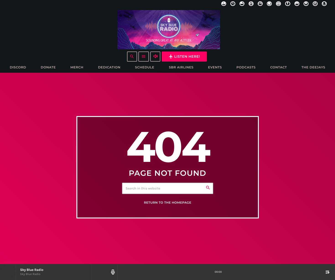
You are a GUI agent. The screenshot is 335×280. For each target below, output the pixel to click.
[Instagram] (278, 3)
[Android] (306, 3)
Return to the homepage (167, 203)
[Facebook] (287, 3)
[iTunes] (269, 3)
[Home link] (168, 29)
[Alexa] (324, 3)
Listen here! (184, 56)
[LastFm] (260, 3)
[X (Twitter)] (232, 3)
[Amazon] (315, 3)
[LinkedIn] (251, 3)
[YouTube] (223, 3)
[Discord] (296, 3)
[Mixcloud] (241, 3)
